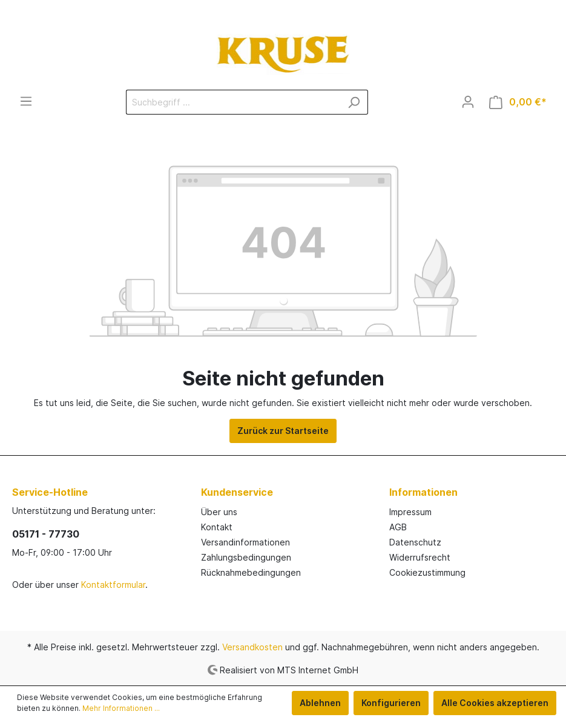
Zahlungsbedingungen (246, 557)
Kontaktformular (113, 584)
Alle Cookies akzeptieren (494, 703)
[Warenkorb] (518, 102)
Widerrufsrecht (419, 557)
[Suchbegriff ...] (233, 102)
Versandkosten (252, 647)
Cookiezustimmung (427, 572)
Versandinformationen (245, 542)
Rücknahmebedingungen (251, 572)
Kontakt (216, 527)
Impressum (410, 512)
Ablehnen (320, 703)
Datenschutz (415, 542)
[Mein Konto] (468, 101)
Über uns (219, 512)
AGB (398, 527)
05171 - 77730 (45, 534)
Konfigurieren (391, 703)
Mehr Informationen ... (121, 708)
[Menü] (26, 101)
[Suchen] (354, 102)
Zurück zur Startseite (283, 430)
